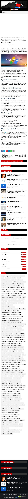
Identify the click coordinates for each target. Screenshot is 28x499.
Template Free (20, 303)
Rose (20, 324)
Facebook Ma (21, 370)
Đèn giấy (20, 424)
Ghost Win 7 (23, 374)
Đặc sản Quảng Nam (18, 426)
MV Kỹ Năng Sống (5, 383)
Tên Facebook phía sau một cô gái (8, 412)
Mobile (3, 335)
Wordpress (11, 329)
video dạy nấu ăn (14, 314)
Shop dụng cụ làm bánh (6, 393)
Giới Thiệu (8, 494)
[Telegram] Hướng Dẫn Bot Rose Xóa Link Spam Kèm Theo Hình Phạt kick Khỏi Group (17, 180)
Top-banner (4, 406)
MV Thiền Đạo (4, 385)
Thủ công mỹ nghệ (15, 404)
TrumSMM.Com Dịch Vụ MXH (20, 238)
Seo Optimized (4, 283)
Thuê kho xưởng (13, 402)
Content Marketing (14, 343)
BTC (17, 316)
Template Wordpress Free (19, 335)
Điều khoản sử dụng (14, 494)
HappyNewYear (4, 333)
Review (14, 310)
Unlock (16, 412)
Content (8, 343)
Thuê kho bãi (17, 401)
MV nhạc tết (13, 322)
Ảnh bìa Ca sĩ (4, 341)
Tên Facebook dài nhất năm (14, 410)
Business (19, 362)
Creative (11, 304)
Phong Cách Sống (5, 324)
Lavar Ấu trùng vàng (5, 347)
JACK (17, 377)
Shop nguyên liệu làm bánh (12, 303)
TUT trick (8, 295)
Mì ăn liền (16, 297)
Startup (3, 354)
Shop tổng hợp (14, 326)
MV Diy (14, 381)
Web (11, 414)
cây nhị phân (11, 358)
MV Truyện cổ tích (14, 349)
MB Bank (8, 322)
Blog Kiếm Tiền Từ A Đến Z (12, 341)
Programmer (14, 351)
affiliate (3, 339)
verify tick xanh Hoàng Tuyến (13, 422)
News (8, 287)
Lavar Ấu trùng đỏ (13, 347)
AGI (10, 316)
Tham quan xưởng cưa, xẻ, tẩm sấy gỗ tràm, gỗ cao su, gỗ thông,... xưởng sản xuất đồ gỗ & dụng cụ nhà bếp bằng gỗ (17, 191)
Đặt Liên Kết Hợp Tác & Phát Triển (14, 244)
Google (7, 289)
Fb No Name (4, 374)
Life (13, 333)
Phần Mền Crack (21, 389)
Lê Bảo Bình (18, 379)
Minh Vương (19, 385)
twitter (3, 362)
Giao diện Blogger (10, 297)
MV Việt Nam (21, 349)
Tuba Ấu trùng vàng (19, 356)
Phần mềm (4, 303)
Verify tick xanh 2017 (5, 414)
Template (14, 278)
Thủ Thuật (3, 337)
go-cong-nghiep (17, 418)
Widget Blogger (4, 329)
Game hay (13, 331)
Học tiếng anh (18, 289)
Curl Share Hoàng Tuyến (11, 366)
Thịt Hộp (3, 328)
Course (21, 316)
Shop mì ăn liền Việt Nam (6, 326)
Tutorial (7, 328)
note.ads (17, 339)
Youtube (23, 297)
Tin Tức (14, 266)
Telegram (14, 259)
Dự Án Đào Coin (14, 261)
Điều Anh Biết (15, 424)
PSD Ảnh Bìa (10, 310)
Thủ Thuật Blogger (10, 279)
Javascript (3, 281)
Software (3, 295)
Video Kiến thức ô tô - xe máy (19, 337)
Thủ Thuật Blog (13, 295)
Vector (10, 283)
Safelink (18, 391)
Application (15, 362)
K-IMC (21, 377)
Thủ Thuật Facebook (20, 285)
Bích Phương (18, 364)
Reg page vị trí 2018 (11, 391)
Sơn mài (20, 399)
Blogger (6, 37)
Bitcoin (3, 289)
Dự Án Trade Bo (14, 269)
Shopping (19, 312)
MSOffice (10, 381)
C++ (2, 299)
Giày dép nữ (10, 376)
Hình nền (14, 281)
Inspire (17, 301)
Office (10, 389)
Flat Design (8, 331)
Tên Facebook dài (5, 410)
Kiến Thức (3, 322)
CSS (14, 285)
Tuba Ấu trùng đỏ (5, 358)
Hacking (10, 377)
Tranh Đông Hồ (11, 356)
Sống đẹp (3, 401)
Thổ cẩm (23, 354)
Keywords (19, 345)
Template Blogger (9, 354)
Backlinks (3, 297)
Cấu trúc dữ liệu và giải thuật (7, 318)
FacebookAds (4, 301)
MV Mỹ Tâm (22, 333)
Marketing (19, 281)
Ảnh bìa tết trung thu (15, 431)
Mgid (15, 385)
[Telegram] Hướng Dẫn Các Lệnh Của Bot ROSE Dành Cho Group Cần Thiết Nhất (16, 175)
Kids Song (3, 379)
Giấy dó (24, 308)
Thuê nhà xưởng (21, 402)
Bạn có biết (12, 289)
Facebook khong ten (5, 372)
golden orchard (4, 360)
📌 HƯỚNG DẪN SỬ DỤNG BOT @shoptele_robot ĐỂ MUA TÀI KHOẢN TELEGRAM (14, 208)
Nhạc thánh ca (23, 293)
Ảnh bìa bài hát (8, 362)
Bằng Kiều (3, 366)
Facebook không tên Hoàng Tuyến (17, 372)
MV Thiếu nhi (18, 383)
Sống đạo (3, 291)
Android (14, 316)
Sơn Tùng (15, 399)
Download (4, 279)
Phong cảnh (15, 389)
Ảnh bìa (20, 314)
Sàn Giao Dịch (14, 257)
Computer (3, 343)
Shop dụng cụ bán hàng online (7, 353)
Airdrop (14, 254)
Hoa (13, 301)
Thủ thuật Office (10, 337)
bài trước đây (5, 132)
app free (10, 285)
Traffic (23, 289)
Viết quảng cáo (13, 328)
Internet (10, 333)
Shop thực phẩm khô (5, 395)
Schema (19, 351)
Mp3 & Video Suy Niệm (6, 387)
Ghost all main (4, 320)
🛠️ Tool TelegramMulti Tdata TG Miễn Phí (15, 212)
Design (14, 318)
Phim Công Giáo (5, 285)
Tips (12, 276)
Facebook (19, 278)
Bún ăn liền (24, 364)
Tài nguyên (4, 314)
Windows (3, 304)
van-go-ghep (4, 422)
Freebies (9, 301)
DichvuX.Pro (14, 241)
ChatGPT (3, 331)
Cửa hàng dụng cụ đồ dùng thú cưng (8, 308)
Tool (6, 356)
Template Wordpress (9, 335)
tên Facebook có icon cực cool (19, 420)
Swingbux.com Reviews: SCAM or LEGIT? (15, 201)
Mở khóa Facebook (18, 387)
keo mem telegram (12, 360)
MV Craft (21, 301)
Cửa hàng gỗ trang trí (16, 368)
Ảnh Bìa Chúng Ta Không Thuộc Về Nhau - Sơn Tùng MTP (11, 429)
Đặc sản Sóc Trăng (5, 427)
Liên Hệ (3, 494)
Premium (16, 324)
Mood (24, 385)
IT (12, 291)
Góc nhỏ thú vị (20, 376)
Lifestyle (17, 333)
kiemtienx (10, 420)
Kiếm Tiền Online (14, 252)
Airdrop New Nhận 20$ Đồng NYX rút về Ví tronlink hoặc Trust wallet (15, 185)
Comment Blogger (22, 341)
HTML (22, 279)
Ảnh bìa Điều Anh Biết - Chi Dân (7, 433)
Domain (16, 370)
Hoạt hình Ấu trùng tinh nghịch (13, 320)
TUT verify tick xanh (10, 401)
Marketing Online (5, 351)
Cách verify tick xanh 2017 (6, 368)
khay (7, 304)
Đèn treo (3, 426)
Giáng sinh (4, 345)
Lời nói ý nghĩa (4, 381)
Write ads (15, 414)
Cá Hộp (18, 366)
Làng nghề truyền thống (15, 293)
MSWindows (4, 349)
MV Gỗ (9, 349)
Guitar (15, 376)
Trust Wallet (16, 406)
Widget (8, 314)
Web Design (19, 328)
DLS (12, 370)
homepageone (4, 420)
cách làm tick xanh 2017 (13, 416)
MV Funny (18, 381)
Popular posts (4, 391)
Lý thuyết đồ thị (20, 347)
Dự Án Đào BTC (21, 299)
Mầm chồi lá (4, 310)
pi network (19, 360)
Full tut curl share (17, 374)
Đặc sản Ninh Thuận (10, 426)
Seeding (24, 324)
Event (20, 343)
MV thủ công (10, 385)
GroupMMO (4, 44)
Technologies (21, 326)
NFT (24, 387)
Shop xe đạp (4, 397)
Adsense (5, 147)
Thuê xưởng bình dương (6, 404)
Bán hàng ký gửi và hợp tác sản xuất (8, 364)
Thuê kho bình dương (5, 402)
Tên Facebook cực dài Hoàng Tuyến (17, 408)
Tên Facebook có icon (6, 408)
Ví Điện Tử (14, 264)
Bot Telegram (12, 287)
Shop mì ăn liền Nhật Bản (16, 393)
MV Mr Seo (20, 291)
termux (23, 360)
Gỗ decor (18, 331)
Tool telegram (22, 404)
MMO (6, 278)
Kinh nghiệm (9, 379)
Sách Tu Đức (4, 399)
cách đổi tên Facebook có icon (7, 418)
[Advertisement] (14, 26)
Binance (22, 287)
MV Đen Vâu (19, 322)
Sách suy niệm (10, 399)
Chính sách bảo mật (22, 494)
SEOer (10, 278)
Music (12, 387)
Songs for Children (17, 397)
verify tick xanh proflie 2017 (7, 424)
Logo (13, 379)
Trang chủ (3, 37)
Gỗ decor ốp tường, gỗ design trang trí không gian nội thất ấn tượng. (16, 224)
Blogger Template (20, 329)
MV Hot (15, 291)
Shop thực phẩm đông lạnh (15, 395)
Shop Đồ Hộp (14, 312)
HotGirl (8, 345)
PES (10, 351)
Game (20, 308)
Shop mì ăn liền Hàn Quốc (18, 353)
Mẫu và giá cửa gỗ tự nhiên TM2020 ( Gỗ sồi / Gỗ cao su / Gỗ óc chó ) (16, 218)
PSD (20, 297)
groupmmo (17, 279)
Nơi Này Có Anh (4, 389)
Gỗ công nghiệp (4, 377)
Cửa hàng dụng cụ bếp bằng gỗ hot (8, 306)
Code (3, 278)
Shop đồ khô (10, 397)
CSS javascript (7, 299)
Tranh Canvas (10, 406)
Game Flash (19, 318)
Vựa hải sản (9, 291)
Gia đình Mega (4, 376)
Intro (14, 377)
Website (24, 281)
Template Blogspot (17, 354)
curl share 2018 (4, 416)
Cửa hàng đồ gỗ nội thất (6, 370)
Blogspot (7, 276)
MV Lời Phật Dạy (12, 383)
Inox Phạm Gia (13, 345)
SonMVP (7, 238)
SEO (18, 310)
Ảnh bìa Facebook (5, 316)
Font (17, 308)
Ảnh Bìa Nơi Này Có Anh (6, 431)
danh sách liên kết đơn (19, 358)
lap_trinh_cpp (11, 339)
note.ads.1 (22, 339)
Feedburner (10, 374)
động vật (19, 295)
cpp (15, 329)
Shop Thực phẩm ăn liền (6, 312)
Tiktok (3, 356)
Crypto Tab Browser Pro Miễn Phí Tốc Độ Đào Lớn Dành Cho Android (16, 197)
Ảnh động (7, 293)
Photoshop (11, 324)
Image (22, 320)
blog (7, 339)
